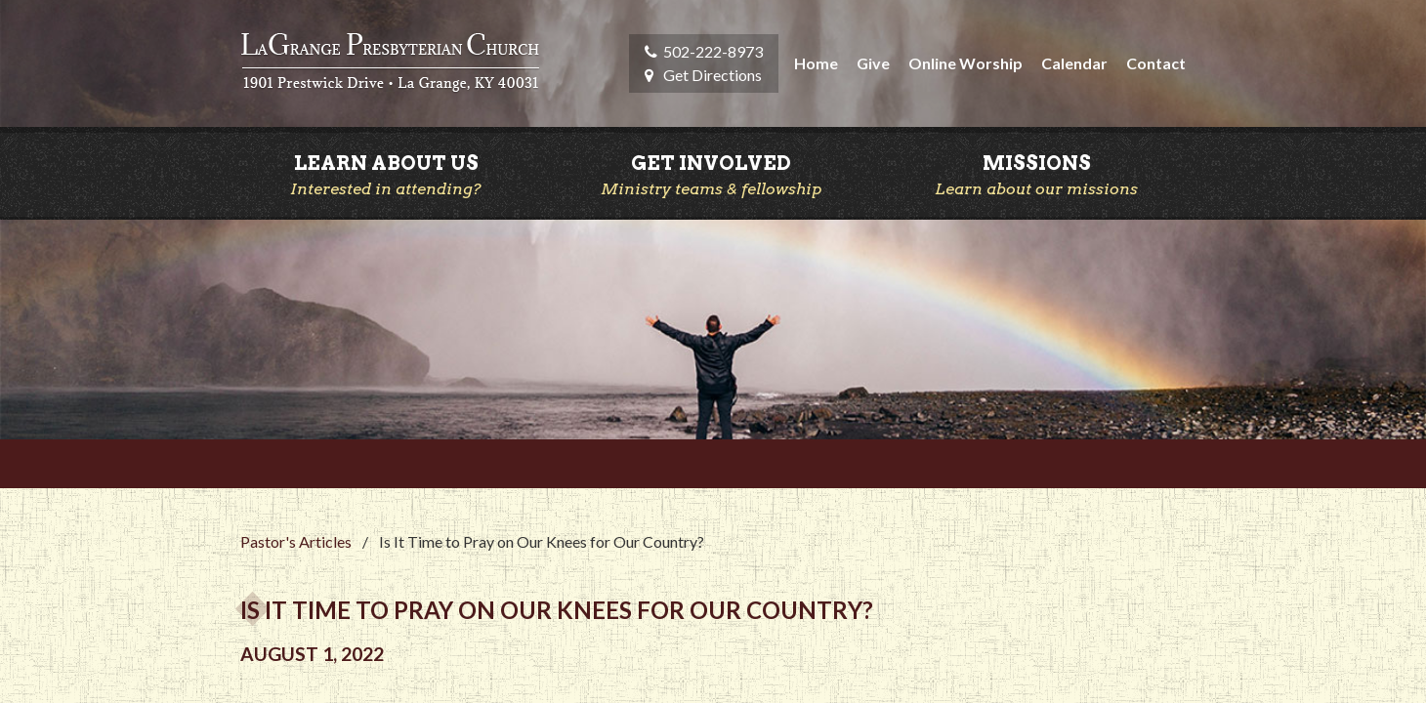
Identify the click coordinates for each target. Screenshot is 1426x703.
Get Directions (712, 74)
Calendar (1074, 63)
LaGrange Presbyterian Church (390, 63)
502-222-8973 (713, 51)
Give (873, 63)
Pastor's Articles (296, 541)
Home (816, 63)
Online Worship (965, 63)
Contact (1156, 63)
